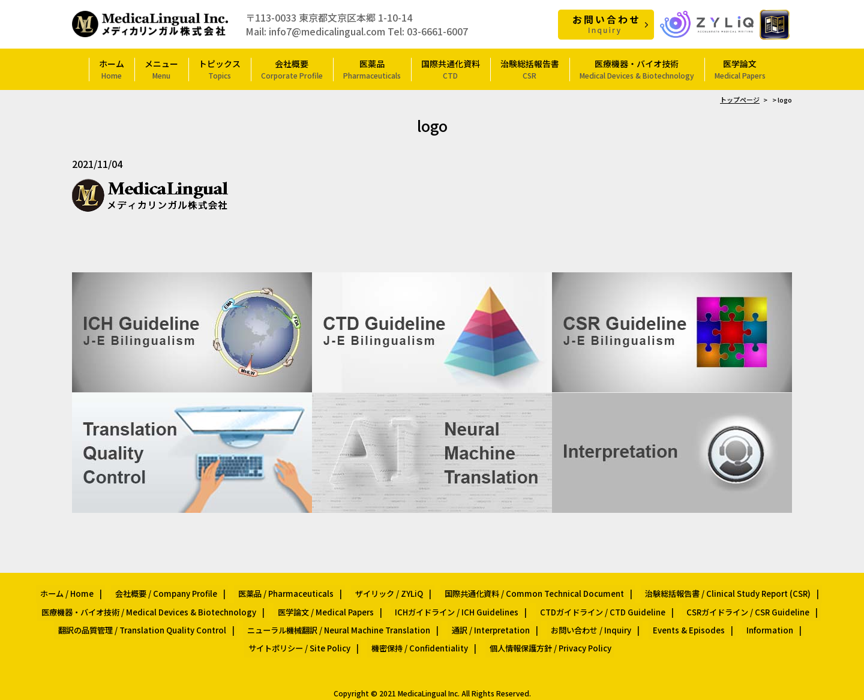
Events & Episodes (619, 617)
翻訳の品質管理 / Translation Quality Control (102, 617)
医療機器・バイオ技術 (637, 68)
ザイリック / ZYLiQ (385, 590)
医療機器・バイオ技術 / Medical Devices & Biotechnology (163, 603)
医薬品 (372, 68)
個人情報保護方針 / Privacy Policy (484, 632)
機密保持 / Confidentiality (361, 632)
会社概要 (292, 68)
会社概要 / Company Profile (177, 590)
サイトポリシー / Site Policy (779, 617)
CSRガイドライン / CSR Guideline (732, 603)
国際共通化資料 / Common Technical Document (522, 590)
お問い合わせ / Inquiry (528, 617)
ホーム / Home (85, 590)
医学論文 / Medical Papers (332, 603)
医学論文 (740, 68)
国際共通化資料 (450, 68)
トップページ (740, 99)
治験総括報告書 (529, 68)
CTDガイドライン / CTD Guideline (594, 603)
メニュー (161, 68)
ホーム (111, 68)
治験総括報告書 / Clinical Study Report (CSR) (708, 590)
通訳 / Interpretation (435, 617)
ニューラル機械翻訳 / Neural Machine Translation (291, 617)
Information (692, 617)
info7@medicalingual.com (327, 30)
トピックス (220, 68)
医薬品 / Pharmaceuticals (289, 590)
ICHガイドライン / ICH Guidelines (455, 603)
